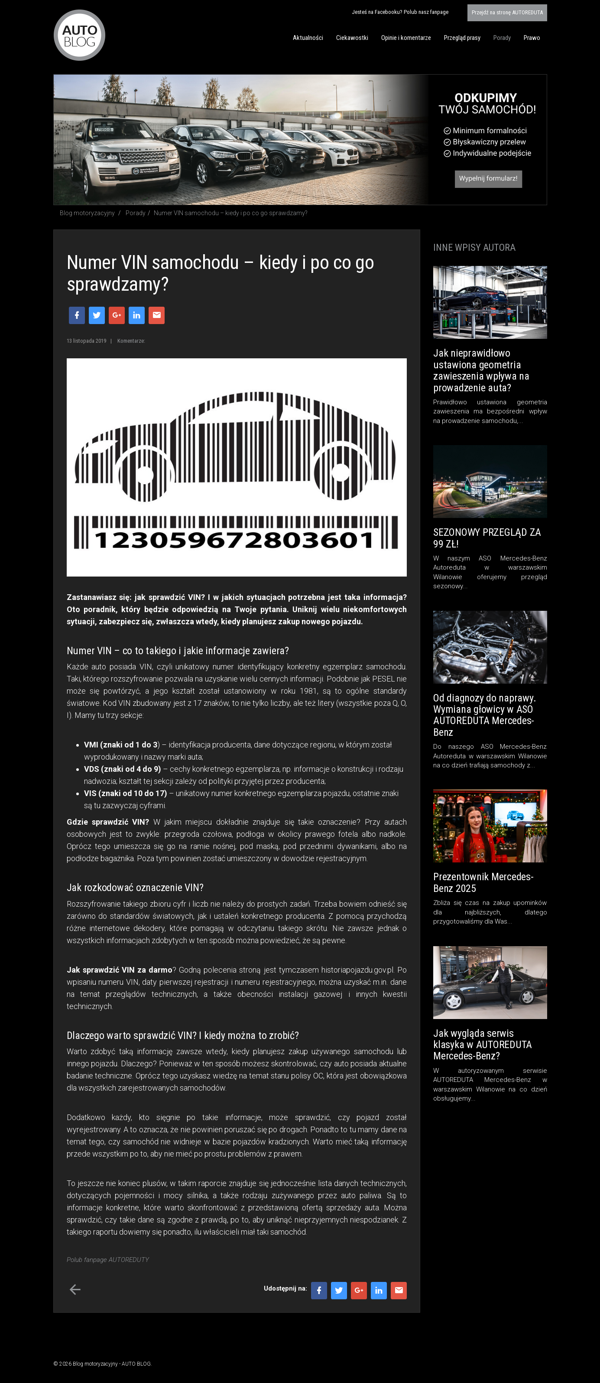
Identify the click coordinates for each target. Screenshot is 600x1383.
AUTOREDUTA (507, 12)
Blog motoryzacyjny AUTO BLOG (79, 35)
